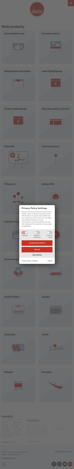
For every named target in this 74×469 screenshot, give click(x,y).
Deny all (37, 250)
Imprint (50, 261)
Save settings (37, 255)
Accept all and (37, 243)
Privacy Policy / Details (29, 261)
